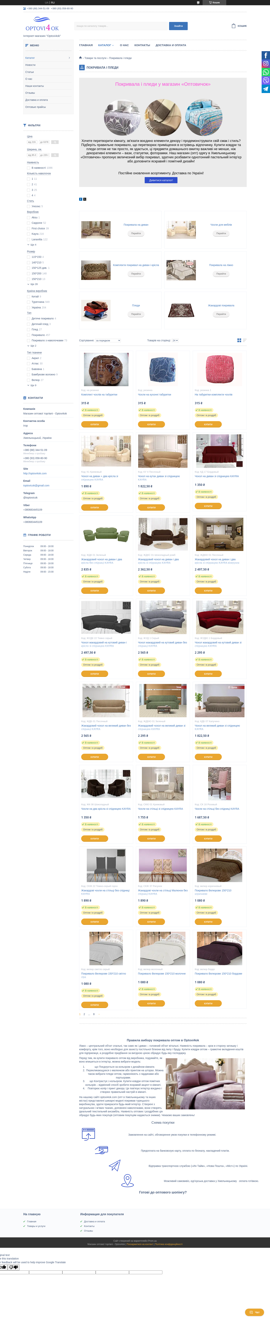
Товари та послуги (95, 58)
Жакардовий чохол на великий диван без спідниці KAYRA (106, 727)
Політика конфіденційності (168, 1244)
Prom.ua (152, 1241)
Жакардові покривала (221, 305)
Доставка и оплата (36, 99)
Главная (86, 45)
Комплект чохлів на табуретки (99, 394)
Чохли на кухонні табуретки (154, 394)
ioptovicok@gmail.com (36, 485)
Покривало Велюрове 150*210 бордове (218, 973)
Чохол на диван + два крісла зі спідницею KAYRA (99, 478)
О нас (28, 78)
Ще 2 (33, 345)
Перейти (136, 233)
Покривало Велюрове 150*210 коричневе (213, 892)
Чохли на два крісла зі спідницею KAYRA (106, 808)
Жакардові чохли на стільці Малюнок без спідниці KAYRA (163, 892)
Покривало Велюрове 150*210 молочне (162, 973)
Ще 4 (33, 244)
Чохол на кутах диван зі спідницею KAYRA (159, 478)
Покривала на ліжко (221, 265)
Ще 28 (34, 284)
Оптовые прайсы (35, 106)
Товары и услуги (36, 1226)
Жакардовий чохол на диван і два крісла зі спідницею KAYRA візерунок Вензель (217, 563)
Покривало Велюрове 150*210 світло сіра (103, 975)
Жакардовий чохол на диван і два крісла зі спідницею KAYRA (158, 561)
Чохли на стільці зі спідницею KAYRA (160, 808)
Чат (255, 1312)
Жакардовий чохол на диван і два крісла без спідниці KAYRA (101, 561)
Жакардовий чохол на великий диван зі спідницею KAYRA (161, 727)
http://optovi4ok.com (35, 473)
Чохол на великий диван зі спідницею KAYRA (217, 727)
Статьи (29, 71)
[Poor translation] (14, 1267)
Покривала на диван (136, 224)
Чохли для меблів (221, 224)
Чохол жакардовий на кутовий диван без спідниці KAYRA (162, 644)
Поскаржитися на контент (140, 1244)
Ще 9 (33, 385)
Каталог (30, 57)
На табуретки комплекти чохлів (213, 394)
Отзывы (30, 92)
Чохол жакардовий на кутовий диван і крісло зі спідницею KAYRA (104, 644)
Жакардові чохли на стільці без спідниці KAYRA (105, 892)
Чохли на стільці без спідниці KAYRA (217, 808)
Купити (94, 424)
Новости (30, 64)
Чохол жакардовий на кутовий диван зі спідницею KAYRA (218, 644)
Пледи (136, 305)
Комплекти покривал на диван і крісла (136, 265)
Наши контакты (34, 85)
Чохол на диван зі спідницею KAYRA (217, 476)
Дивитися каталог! (161, 180)
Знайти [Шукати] (178, 26)
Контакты (142, 45)
